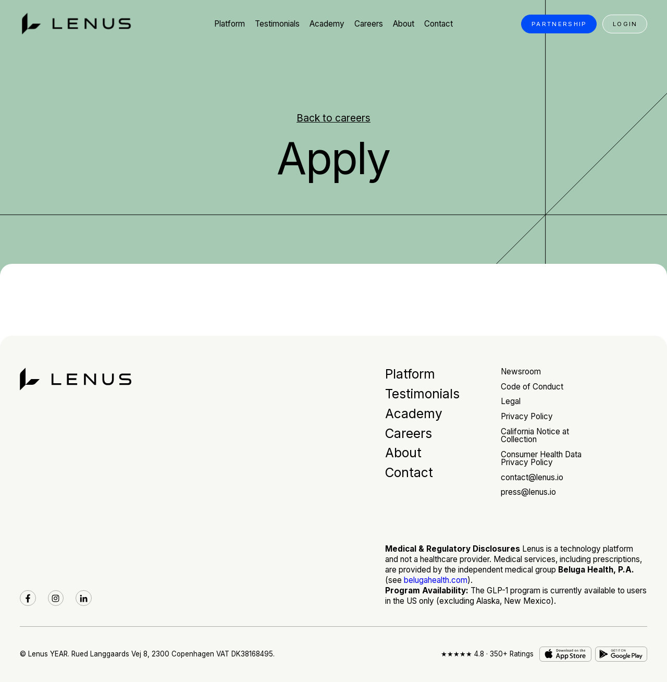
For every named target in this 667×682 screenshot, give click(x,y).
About (403, 452)
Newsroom (521, 371)
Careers (408, 433)
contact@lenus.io (532, 477)
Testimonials (422, 393)
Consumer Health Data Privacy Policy (541, 458)
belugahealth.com (435, 580)
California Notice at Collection (535, 436)
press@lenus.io (528, 492)
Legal (511, 401)
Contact (409, 472)
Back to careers (333, 118)
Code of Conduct (532, 387)
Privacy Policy (527, 416)
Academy (413, 413)
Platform (410, 374)
